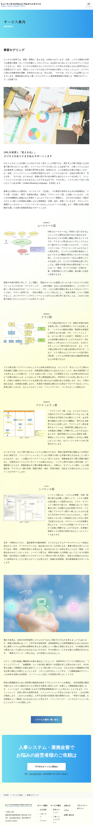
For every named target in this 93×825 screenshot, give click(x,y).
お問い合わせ (69, 815)
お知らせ (67, 805)
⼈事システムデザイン (56, 819)
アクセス (43, 821)
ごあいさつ (43, 815)
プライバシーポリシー (82, 807)
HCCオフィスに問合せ (48, 767)
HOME (6, 795)
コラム (66, 810)
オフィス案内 (42, 805)
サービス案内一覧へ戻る (47, 720)
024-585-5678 (35, 774)
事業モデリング (56, 811)
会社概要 (43, 810)
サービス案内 (18, 795)
